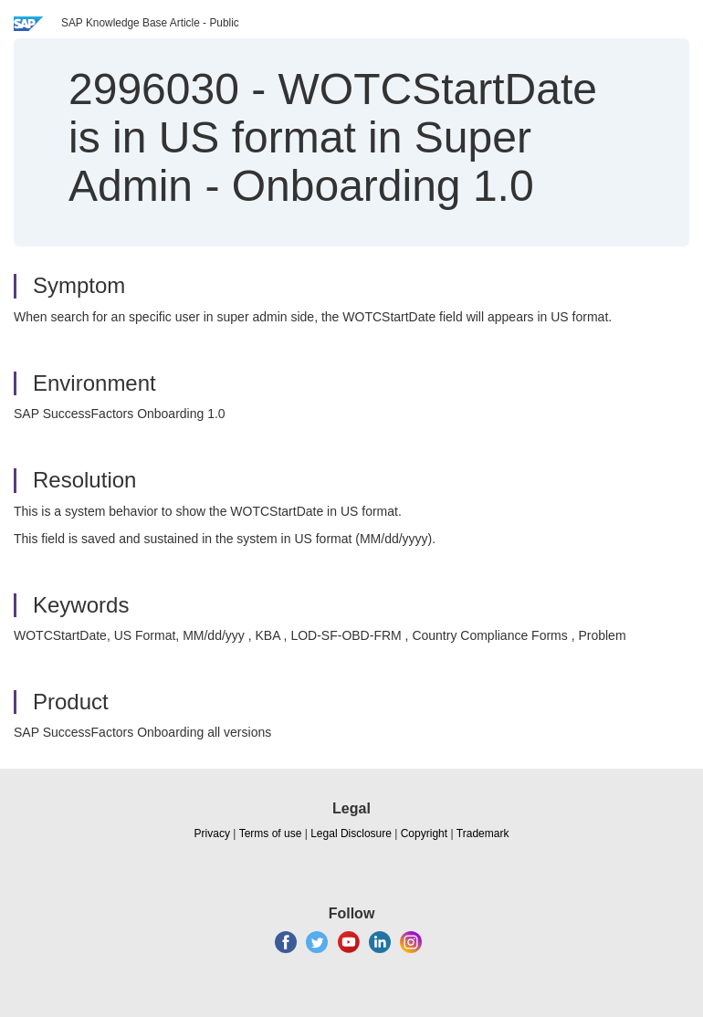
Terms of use (270, 833)
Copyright (424, 833)
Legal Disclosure (351, 833)
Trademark (482, 833)
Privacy (212, 833)
